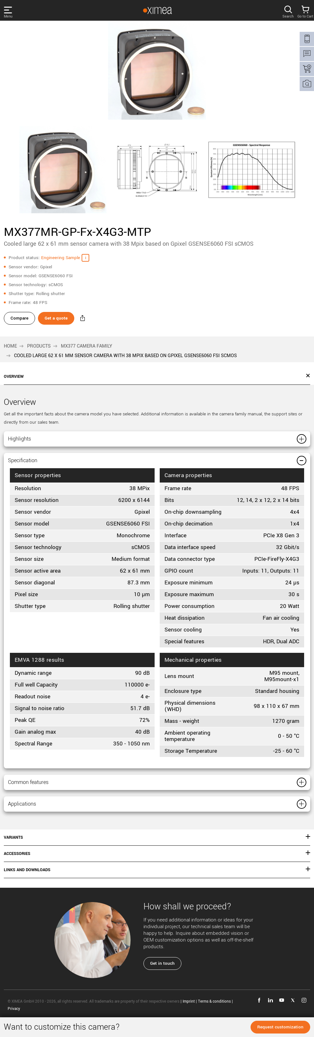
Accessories (17, 870)
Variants (13, 854)
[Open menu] (14, 10)
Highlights (27, 442)
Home (10, 348)
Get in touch (162, 980)
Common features (41, 793)
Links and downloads (27, 886)
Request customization (280, 1027)
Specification (32, 467)
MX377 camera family (86, 348)
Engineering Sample (60, 258)
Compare (19, 320)
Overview (14, 379)
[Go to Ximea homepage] (154, 10)
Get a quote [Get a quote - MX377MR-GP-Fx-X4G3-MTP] (60, 320)
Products (39, 348)
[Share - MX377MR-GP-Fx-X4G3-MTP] (90, 320)
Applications (31, 818)
